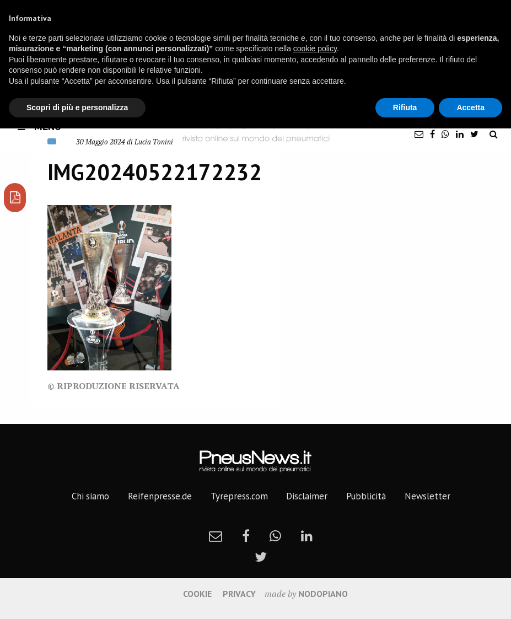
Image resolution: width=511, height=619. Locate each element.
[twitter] (474, 134)
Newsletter (427, 496)
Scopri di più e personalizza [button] (77, 107)
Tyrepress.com (239, 496)
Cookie (197, 593)
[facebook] (432, 134)
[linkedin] (460, 134)
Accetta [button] (470, 107)
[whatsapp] (445, 134)
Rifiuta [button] (405, 107)
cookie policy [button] (315, 48)
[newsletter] (419, 134)
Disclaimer (306, 496)
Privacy (239, 593)
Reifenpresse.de (160, 496)
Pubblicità (366, 496)
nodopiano (323, 593)
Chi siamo (90, 496)
